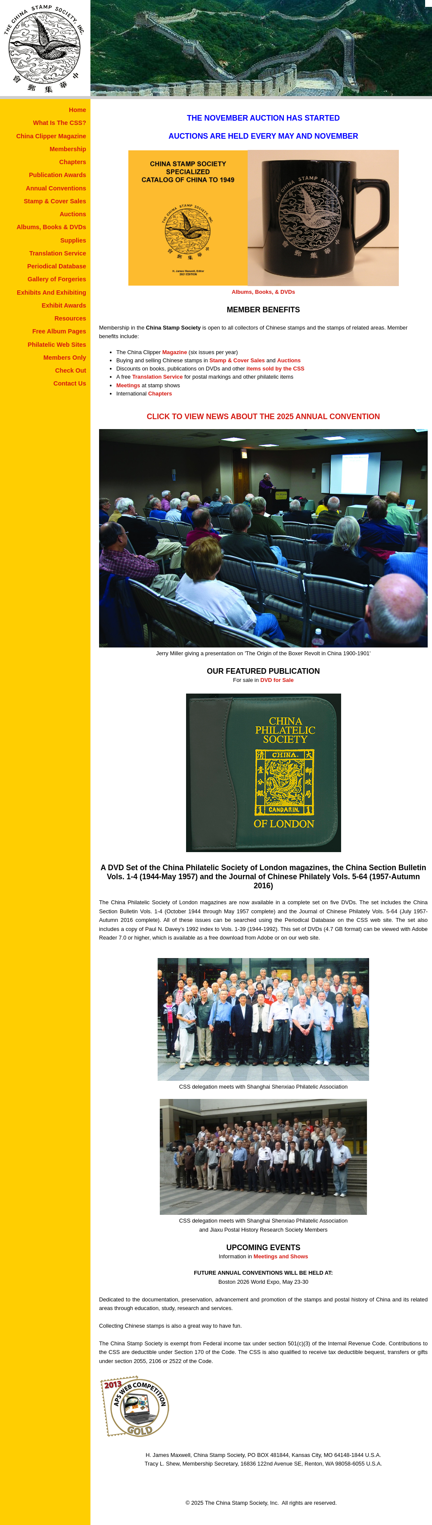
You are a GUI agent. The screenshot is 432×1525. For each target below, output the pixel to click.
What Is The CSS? (59, 122)
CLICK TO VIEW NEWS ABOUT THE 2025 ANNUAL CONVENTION (263, 416)
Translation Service (57, 253)
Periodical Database (56, 266)
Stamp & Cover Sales (55, 201)
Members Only (65, 357)
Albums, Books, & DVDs (263, 292)
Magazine (174, 352)
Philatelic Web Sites (57, 344)
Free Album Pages (59, 331)
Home (77, 109)
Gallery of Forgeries (57, 279)
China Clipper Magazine (51, 136)
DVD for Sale (277, 680)
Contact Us (69, 383)
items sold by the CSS (275, 368)
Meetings (128, 385)
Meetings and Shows (281, 1256)
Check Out (70, 370)
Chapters (72, 162)
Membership (68, 149)
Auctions (72, 214)
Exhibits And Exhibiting (51, 292)
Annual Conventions (56, 188)
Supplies (73, 240)
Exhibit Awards (64, 305)
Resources (70, 318)
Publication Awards (57, 174)
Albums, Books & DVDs (51, 227)
